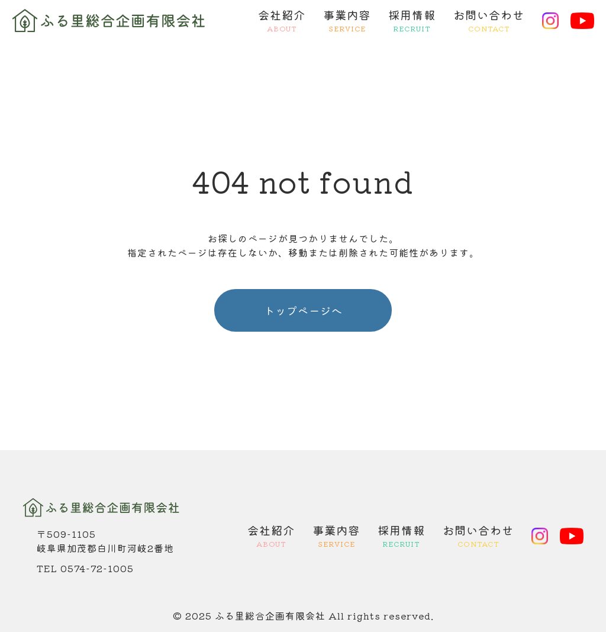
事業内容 (346, 20)
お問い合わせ (488, 20)
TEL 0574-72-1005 (85, 568)
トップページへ (303, 310)
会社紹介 (281, 20)
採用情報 (412, 20)
